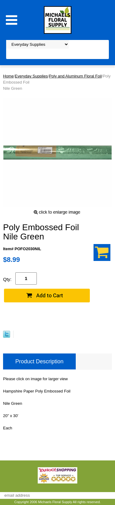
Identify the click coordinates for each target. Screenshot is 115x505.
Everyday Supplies (31, 76)
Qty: (7, 279)
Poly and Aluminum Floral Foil (75, 76)
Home (8, 76)
